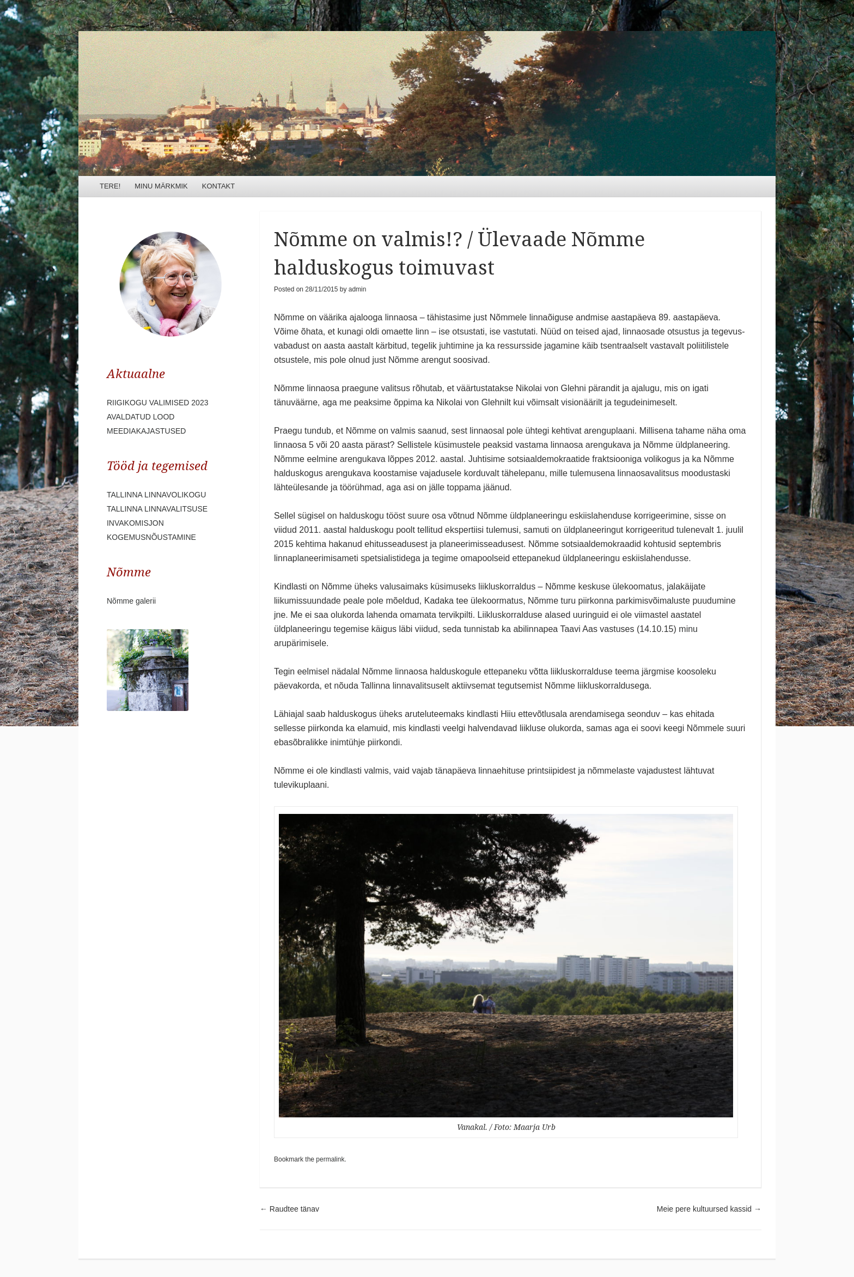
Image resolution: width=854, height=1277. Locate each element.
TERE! (110, 186)
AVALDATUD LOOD (140, 416)
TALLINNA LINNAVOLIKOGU (156, 494)
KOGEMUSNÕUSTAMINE (151, 537)
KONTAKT (218, 186)
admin (358, 289)
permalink (330, 1159)
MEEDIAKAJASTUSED (146, 431)
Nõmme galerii (131, 601)
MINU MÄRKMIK (161, 186)
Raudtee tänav (289, 1209)
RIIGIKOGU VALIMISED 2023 (157, 402)
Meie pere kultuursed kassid (709, 1209)
